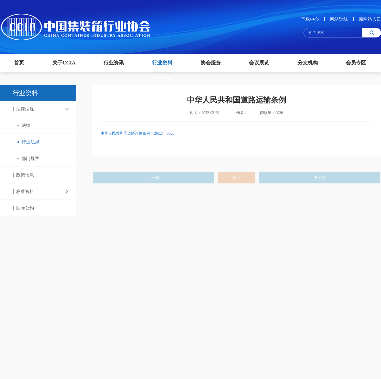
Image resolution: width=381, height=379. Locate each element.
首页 (19, 62)
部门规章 (28, 158)
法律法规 (23, 109)
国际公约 (23, 208)
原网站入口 (370, 19)
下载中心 (310, 19)
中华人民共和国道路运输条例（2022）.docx (137, 138)
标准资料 (23, 191)
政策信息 (23, 175)
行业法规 (28, 142)
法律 (23, 125)
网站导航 (339, 19)
